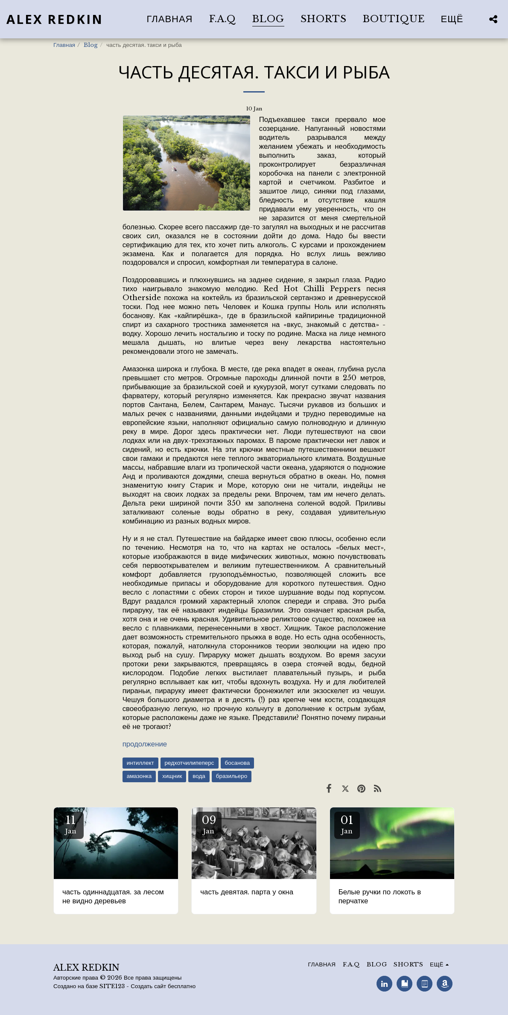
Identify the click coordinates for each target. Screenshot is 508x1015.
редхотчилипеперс (189, 762)
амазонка (139, 776)
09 (209, 824)
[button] (493, 19)
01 (347, 824)
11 (71, 824)
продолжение (145, 744)
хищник (172, 776)
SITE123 (112, 986)
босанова (237, 762)
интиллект (140, 762)
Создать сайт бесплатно (163, 986)
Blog (91, 45)
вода (199, 776)
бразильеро (231, 776)
